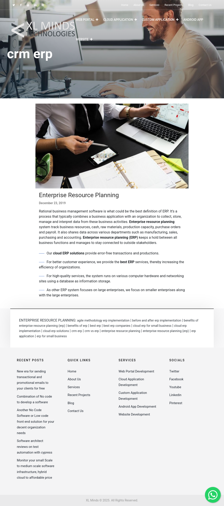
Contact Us (205, 5)
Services (154, 5)
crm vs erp (92, 331)
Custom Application (158, 19)
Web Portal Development (137, 371)
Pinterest (175, 403)
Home (124, 5)
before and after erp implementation (156, 320)
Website (82, 39)
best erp (95, 325)
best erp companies (116, 325)
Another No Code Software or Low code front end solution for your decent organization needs (35, 421)
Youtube (175, 387)
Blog (190, 5)
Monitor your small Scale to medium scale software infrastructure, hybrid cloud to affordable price (35, 471)
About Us (138, 5)
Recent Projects (173, 5)
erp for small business (52, 336)
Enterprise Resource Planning (79, 195)
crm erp (77, 331)
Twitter (174, 371)
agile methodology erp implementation (103, 320)
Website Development (134, 420)
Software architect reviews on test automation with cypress (35, 446)
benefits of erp (77, 325)
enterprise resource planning (121, 331)
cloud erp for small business (152, 325)
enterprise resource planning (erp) (166, 331)
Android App (193, 19)
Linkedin (175, 395)
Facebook (176, 379)
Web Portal (85, 19)
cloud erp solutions (56, 331)
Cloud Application (118, 19)
